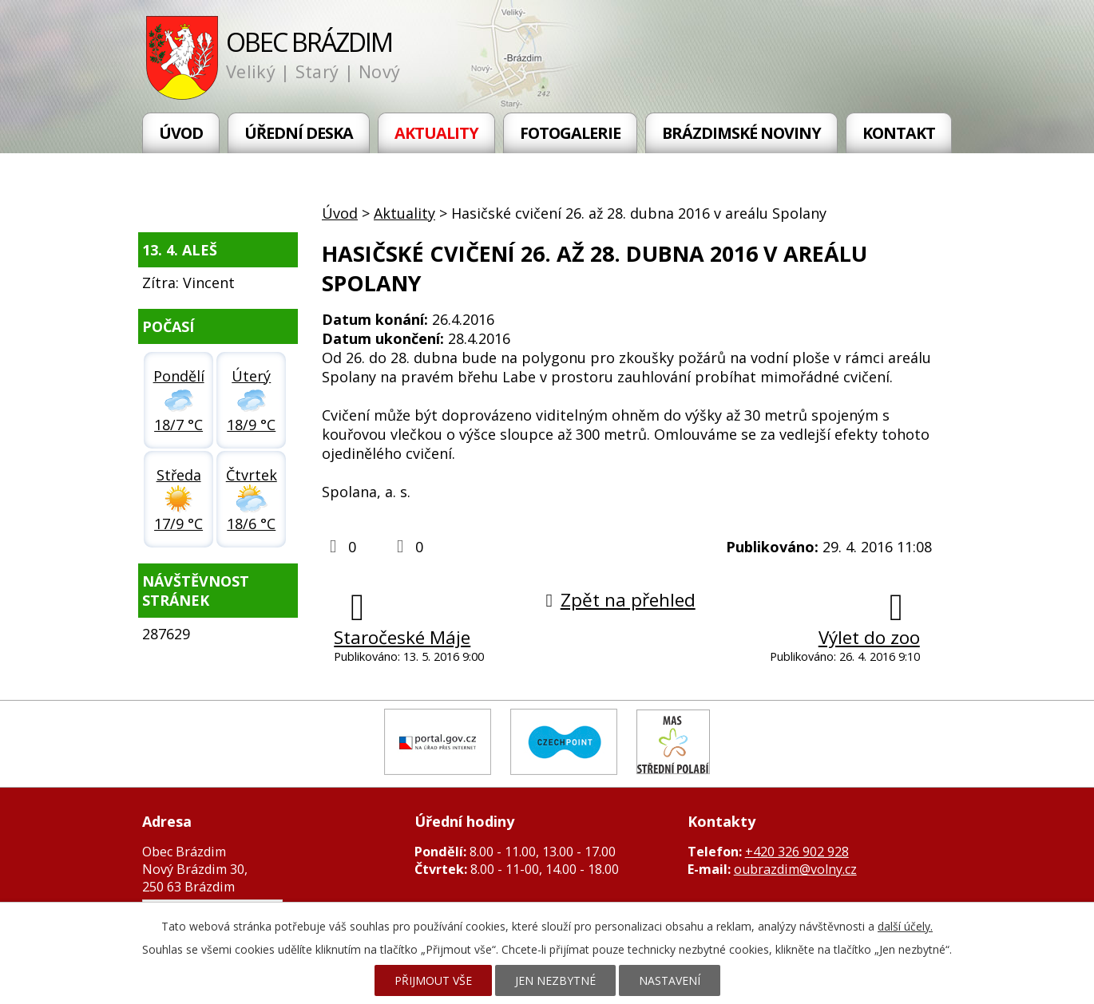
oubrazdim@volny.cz (795, 869)
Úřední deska (298, 133)
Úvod (181, 133)
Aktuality (436, 133)
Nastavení (669, 980)
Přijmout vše (433, 980)
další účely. (905, 926)
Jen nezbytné (555, 980)
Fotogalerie (570, 133)
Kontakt (898, 133)
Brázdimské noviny (741, 133)
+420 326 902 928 (797, 851)
